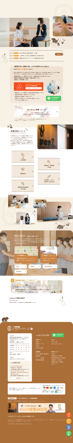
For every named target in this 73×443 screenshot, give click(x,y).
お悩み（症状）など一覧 (56, 343)
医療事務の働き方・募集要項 (57, 362)
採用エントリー (55, 364)
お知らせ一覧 (54, 341)
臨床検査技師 (48, 266)
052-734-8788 (43, 335)
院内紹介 (37, 346)
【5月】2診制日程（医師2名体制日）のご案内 (28, 53)
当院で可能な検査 (39, 348)
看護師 (32, 266)
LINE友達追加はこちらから (55, 98)
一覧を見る (59, 54)
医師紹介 (37, 341)
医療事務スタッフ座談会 (56, 360)
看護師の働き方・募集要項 (57, 356)
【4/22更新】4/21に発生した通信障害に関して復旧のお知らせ (31, 55)
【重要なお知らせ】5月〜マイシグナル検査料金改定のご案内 (31, 58)
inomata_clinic (14, 300)
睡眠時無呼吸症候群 (40, 360)
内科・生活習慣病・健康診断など (42, 354)
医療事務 (18, 271)
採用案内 (53, 354)
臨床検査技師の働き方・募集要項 (58, 358)
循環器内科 (38, 356)
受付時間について (19, 378)
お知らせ (16, 53)
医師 (17, 266)
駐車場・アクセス (19, 342)
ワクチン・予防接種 (40, 358)
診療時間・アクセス (40, 343)
